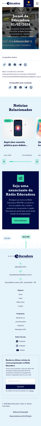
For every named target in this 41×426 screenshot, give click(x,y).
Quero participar (20, 220)
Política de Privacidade (20, 412)
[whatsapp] (25, 64)
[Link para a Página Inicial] (20, 256)
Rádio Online (20, 302)
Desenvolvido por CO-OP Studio (20, 416)
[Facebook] (15, 64)
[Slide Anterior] (4, 161)
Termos (32, 391)
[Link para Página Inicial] (11, 3)
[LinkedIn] (9, 64)
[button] (37, 3)
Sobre (20, 298)
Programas (20, 325)
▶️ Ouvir (29, 3)
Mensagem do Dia (20, 329)
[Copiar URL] (4, 64)
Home (20, 294)
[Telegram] (20, 64)
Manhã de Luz (20, 318)
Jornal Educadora (20, 322)
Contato (20, 306)
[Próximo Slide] (37, 161)
